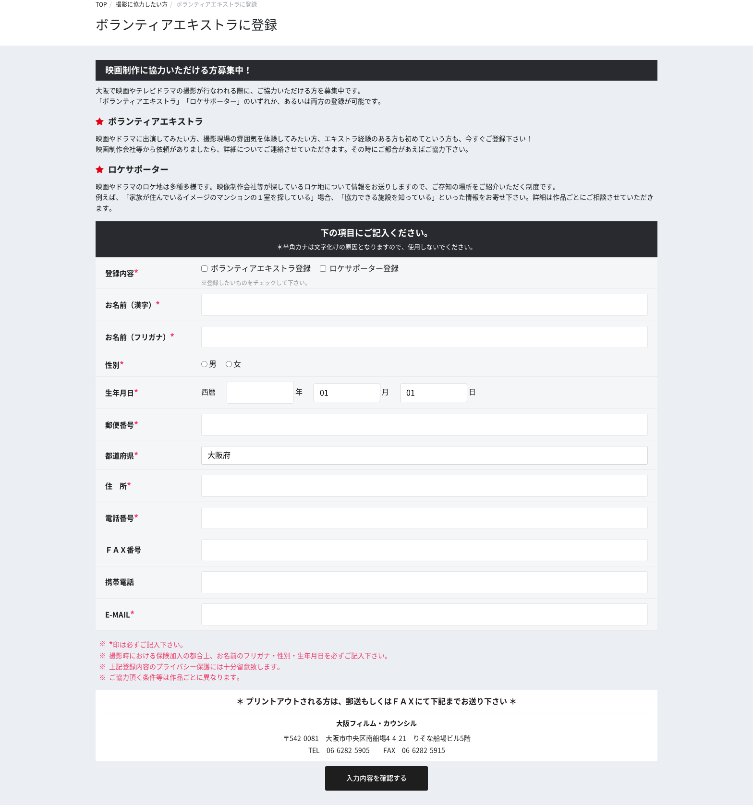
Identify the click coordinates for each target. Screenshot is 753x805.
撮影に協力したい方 (142, 4)
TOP (101, 4)
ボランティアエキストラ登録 (256, 268)
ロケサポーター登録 (359, 268)
